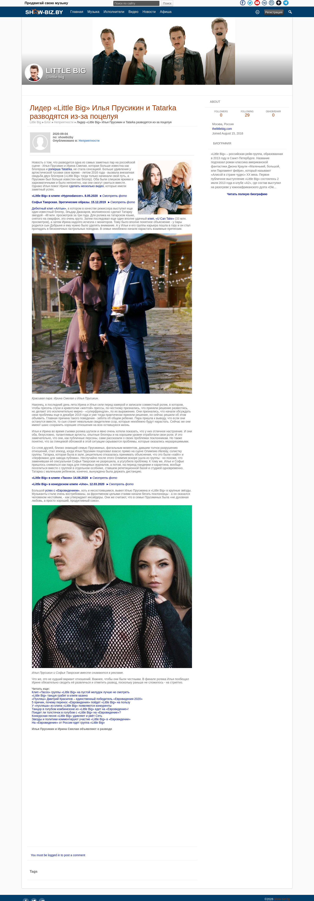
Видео (133, 12)
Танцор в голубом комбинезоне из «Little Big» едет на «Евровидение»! (80, 709)
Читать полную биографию (247, 194)
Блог (47, 122)
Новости (149, 12)
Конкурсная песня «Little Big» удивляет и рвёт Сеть (67, 716)
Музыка (93, 12)
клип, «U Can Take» (161, 218)
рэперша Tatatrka (60, 169)
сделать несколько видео (86, 186)
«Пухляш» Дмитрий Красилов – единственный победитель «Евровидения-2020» (87, 699)
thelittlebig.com (222, 128)
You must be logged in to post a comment (58, 855)
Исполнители (114, 12)
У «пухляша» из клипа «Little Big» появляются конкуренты (72, 705)
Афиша (165, 12)
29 (247, 113)
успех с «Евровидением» (62, 490)
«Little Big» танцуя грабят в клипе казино (60, 695)
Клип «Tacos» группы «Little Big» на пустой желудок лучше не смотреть (81, 692)
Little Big (35, 122)
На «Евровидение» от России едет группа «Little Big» (68, 722)
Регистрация (273, 12)
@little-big (55, 77)
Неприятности (64, 122)
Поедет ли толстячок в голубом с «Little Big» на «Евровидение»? (76, 712)
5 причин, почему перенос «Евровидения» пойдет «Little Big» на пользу (81, 702)
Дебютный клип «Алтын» (49, 208)
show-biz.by (282, 899)
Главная (76, 12)
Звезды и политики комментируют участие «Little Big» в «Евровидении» (81, 719)
